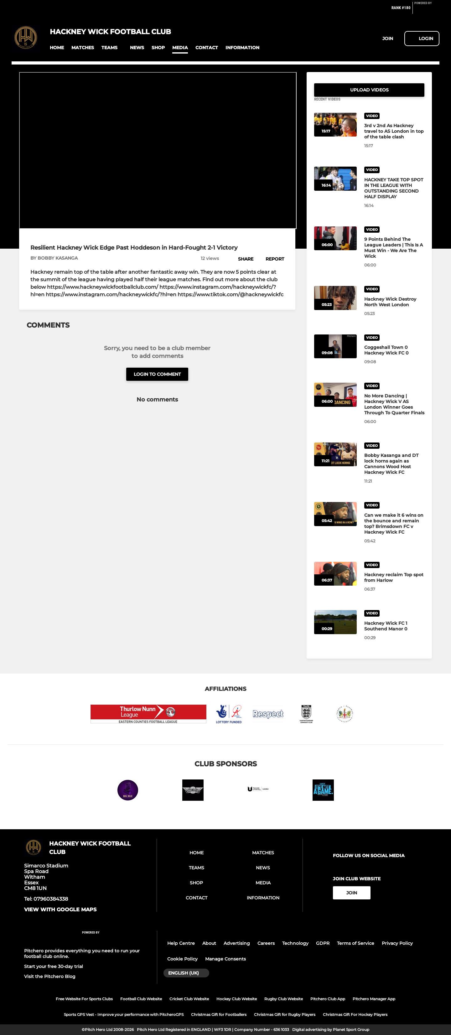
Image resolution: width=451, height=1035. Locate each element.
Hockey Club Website (236, 998)
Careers (266, 943)
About (209, 943)
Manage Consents (225, 959)
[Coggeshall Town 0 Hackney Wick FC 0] (335, 354)
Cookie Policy (182, 959)
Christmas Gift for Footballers (218, 1014)
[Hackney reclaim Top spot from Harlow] (335, 581)
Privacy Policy (397, 943)
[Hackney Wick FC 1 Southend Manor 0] (335, 630)
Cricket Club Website (189, 998)
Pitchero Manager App (374, 998)
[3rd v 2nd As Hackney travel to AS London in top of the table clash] (335, 132)
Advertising (237, 943)
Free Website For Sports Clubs (84, 998)
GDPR (322, 943)
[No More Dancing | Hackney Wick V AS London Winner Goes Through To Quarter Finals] (335, 402)
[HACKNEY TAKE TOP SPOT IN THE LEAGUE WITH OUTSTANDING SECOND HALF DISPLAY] (335, 186)
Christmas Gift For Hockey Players (355, 1014)
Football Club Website (141, 998)
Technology (295, 943)
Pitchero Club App (327, 998)
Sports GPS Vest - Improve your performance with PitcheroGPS (124, 1014)
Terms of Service (355, 943)
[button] (57, 48)
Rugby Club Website (283, 998)
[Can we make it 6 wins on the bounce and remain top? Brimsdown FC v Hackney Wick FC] (335, 522)
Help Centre (181, 943)
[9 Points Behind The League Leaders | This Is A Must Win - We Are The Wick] (335, 246)
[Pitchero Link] (426, 10)
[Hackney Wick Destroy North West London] (335, 305)
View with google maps (60, 910)
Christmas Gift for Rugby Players (284, 1014)
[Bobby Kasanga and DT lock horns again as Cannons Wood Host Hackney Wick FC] (335, 462)
